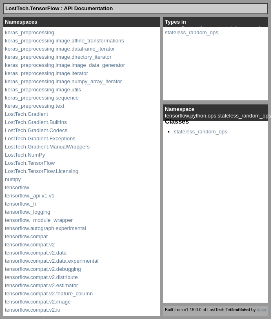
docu (261, 310)
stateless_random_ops (191, 32)
